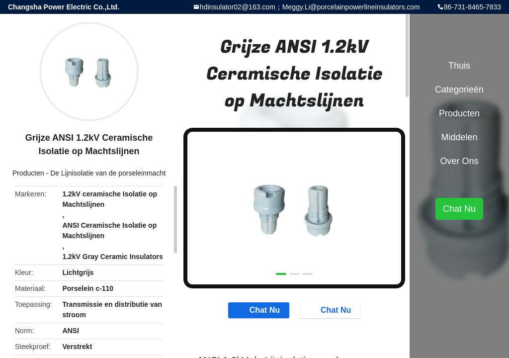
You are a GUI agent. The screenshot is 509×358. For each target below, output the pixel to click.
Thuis (459, 66)
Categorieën (459, 89)
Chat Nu (260, 310)
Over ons (459, 161)
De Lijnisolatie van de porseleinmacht (108, 173)
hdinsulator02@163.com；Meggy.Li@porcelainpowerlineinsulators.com (310, 7)
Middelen (459, 137)
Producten (28, 173)
